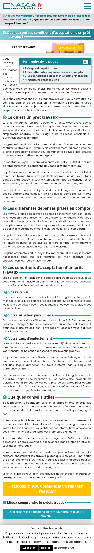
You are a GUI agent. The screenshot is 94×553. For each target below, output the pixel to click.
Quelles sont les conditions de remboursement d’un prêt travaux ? (47, 514)
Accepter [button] (29, 548)
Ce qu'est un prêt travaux (43, 68)
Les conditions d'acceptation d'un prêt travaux (58, 76)
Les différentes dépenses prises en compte (55, 72)
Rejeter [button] (45, 548)
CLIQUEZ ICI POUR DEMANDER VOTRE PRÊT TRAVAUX (47, 489)
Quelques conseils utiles (43, 79)
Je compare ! (67, 47)
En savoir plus (64, 548)
